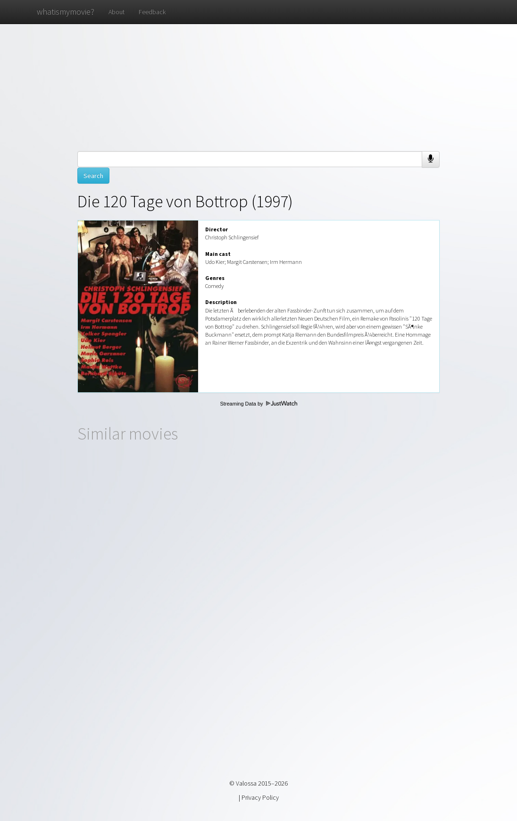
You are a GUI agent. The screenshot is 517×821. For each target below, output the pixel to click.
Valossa (246, 783)
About (116, 12)
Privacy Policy (260, 797)
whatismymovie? (65, 11)
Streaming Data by (258, 403)
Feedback (152, 12)
